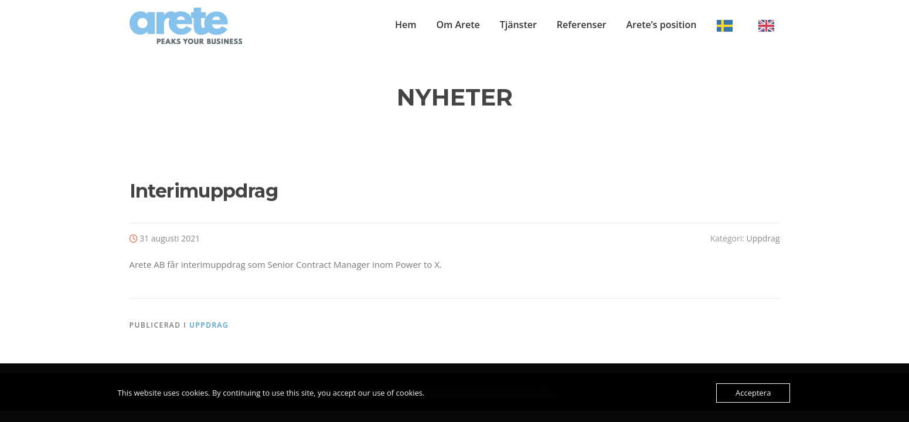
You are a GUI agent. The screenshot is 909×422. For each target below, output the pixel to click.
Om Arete (457, 24)
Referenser (582, 24)
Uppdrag (762, 238)
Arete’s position (662, 24)
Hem (406, 24)
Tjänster (518, 24)
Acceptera (753, 392)
